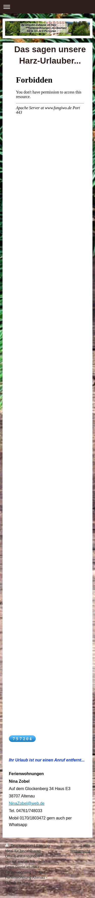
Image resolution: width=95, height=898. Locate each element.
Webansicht (80, 851)
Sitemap (43, 845)
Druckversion (19, 845)
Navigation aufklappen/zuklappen (47, 6)
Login (85, 845)
